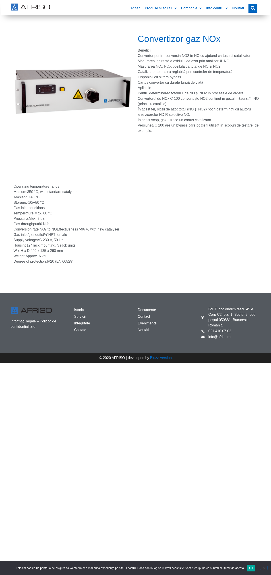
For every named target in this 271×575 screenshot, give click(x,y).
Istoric (79, 310)
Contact (144, 316)
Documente (147, 310)
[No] (264, 568)
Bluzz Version (161, 358)
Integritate (82, 323)
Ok (251, 568)
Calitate (80, 330)
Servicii (80, 316)
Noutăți (143, 330)
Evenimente (147, 323)
